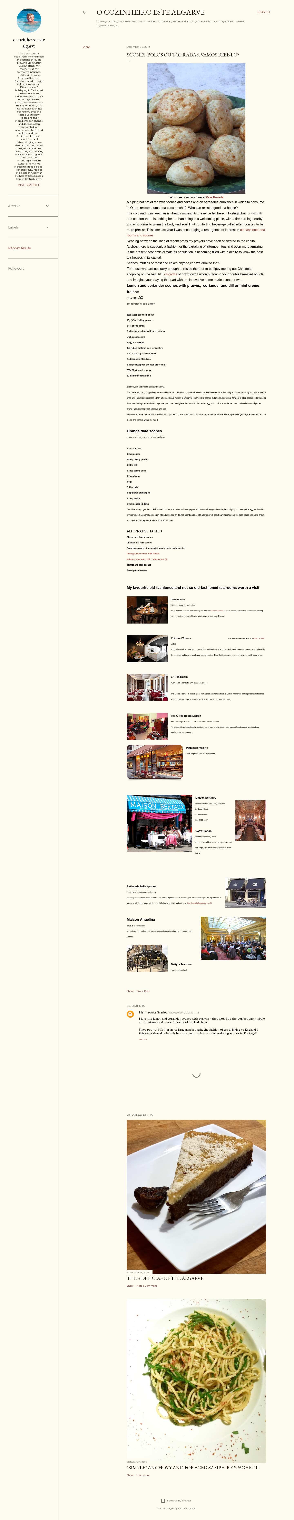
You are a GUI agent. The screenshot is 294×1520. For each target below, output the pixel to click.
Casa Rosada (214, 197)
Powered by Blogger (176, 1500)
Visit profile (29, 185)
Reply (143, 1039)
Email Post (143, 990)
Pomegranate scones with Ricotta (143, 554)
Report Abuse (19, 248)
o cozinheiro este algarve (151, 12)
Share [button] (86, 47)
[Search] (263, 12)
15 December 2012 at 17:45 (184, 1012)
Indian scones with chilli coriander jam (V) (147, 559)
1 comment (143, 1475)
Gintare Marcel (187, 1508)
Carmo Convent (216, 611)
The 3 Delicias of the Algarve (165, 1278)
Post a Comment (147, 1285)
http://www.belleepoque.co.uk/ (199, 903)
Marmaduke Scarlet (153, 1012)
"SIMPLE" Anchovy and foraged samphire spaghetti (193, 1467)
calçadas (170, 274)
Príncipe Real (258, 638)
